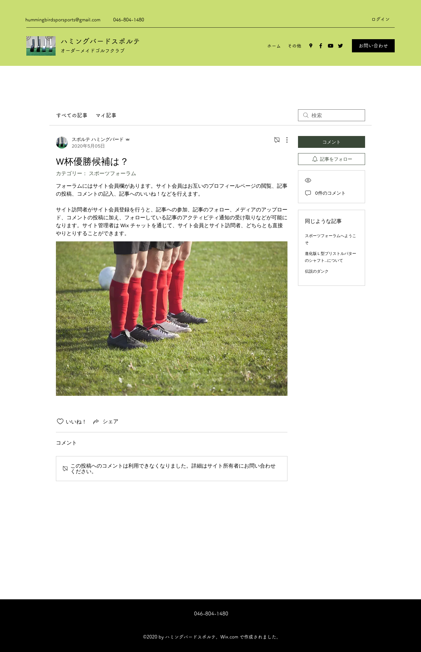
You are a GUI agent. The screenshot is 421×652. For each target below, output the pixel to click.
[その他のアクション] (283, 140)
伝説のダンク (317, 271)
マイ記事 (105, 115)
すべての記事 (71, 115)
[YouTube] (330, 45)
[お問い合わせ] (373, 45)
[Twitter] (340, 45)
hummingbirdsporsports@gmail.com (62, 19)
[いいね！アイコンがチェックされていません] (60, 421)
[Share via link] (105, 421)
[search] (331, 115)
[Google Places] (311, 45)
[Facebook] (320, 45)
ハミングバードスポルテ (100, 41)
